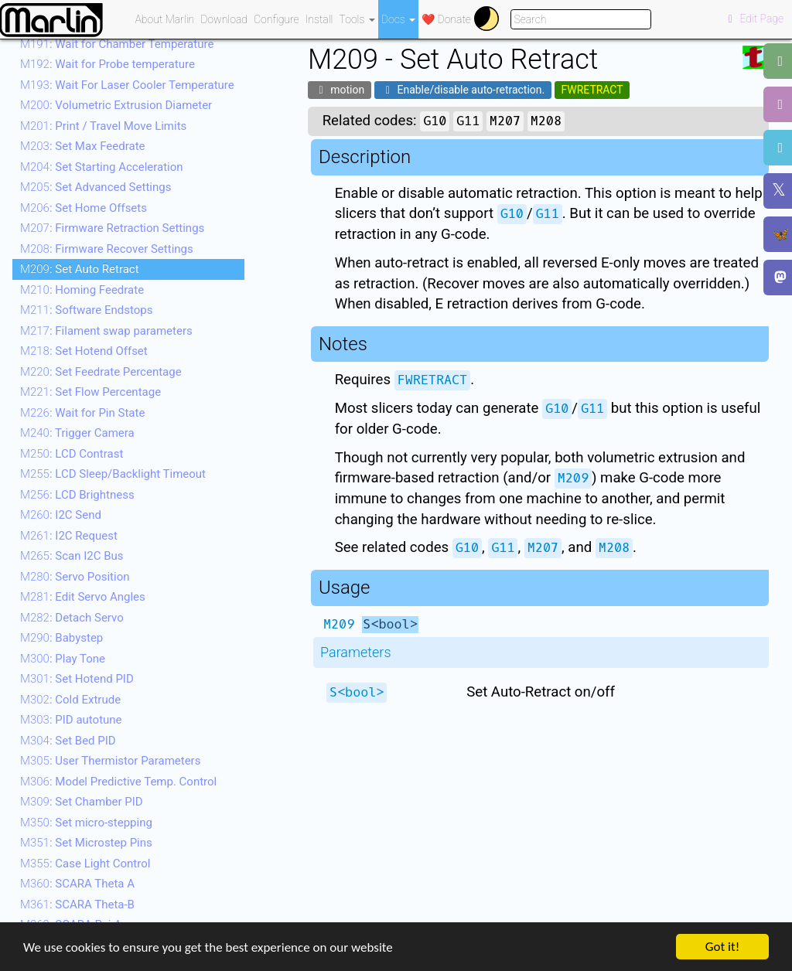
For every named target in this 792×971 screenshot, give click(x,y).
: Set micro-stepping (86, 823)
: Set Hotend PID (77, 679)
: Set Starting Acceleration (101, 167)
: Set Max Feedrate (82, 146)
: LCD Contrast (71, 454)
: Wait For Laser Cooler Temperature (127, 85)
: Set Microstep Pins (86, 843)
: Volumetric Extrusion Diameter (116, 105)
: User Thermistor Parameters (110, 761)
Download (224, 19)
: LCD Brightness (77, 495)
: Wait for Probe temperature (107, 64)
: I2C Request (69, 536)
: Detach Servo (72, 618)
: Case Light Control (85, 863)
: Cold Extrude (70, 700)
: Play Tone (62, 659)
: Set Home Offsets (83, 208)
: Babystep (61, 638)
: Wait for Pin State (82, 413)
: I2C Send (60, 515)
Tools (357, 19)
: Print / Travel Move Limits (103, 126)
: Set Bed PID (68, 741)
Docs (398, 19)
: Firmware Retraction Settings (112, 228)
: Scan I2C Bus (72, 556)
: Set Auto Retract (79, 269)
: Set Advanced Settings (95, 187)
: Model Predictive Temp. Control (118, 782)
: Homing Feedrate (82, 290)
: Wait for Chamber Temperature (116, 44)
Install (319, 19)
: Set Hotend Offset (84, 351)
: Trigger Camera (77, 433)
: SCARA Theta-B (77, 904)
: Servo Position (75, 577)
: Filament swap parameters (106, 331)
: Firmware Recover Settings (106, 249)
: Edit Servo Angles (82, 597)
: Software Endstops (86, 310)
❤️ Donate (446, 19)
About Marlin (165, 19)
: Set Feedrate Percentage (101, 372)
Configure (276, 19)
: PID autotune (71, 720)
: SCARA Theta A (77, 884)
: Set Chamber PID (81, 802)
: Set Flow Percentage (90, 392)
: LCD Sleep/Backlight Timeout (113, 474)
